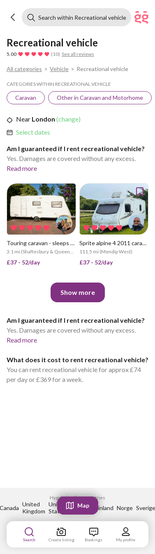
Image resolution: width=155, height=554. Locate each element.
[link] (26, 97)
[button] (13, 17)
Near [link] (23, 119)
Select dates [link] (33, 132)
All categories (24, 68)
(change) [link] (68, 119)
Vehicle (59, 68)
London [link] (42, 119)
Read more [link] (22, 168)
